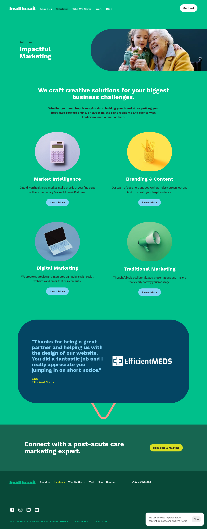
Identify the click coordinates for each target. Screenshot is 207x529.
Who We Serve (82, 8)
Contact (111, 482)
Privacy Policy (81, 521)
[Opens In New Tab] (12, 510)
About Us (46, 8)
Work (99, 8)
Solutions (62, 8)
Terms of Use (101, 521)
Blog (109, 8)
